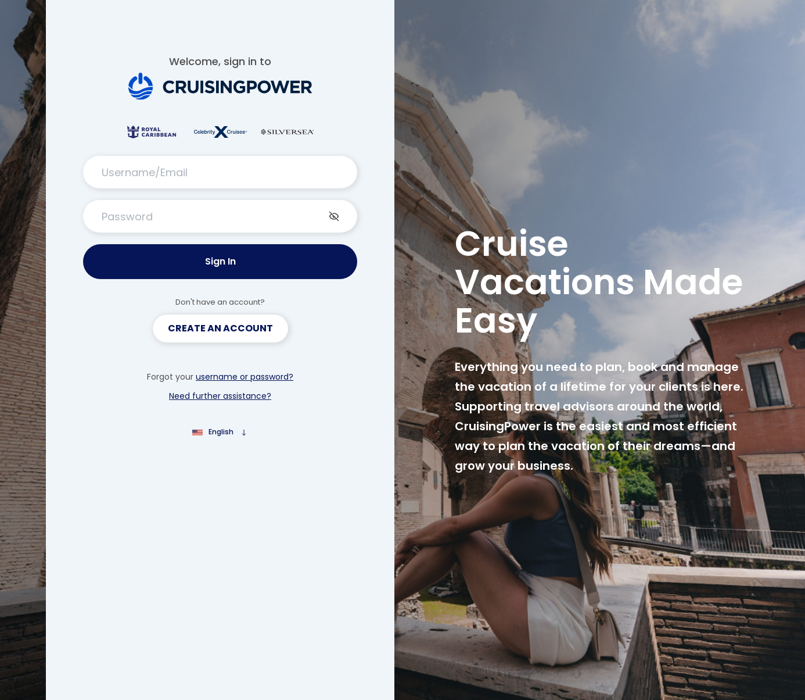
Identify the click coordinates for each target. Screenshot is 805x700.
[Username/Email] (220, 172)
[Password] (220, 216)
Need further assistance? (220, 396)
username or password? (244, 377)
